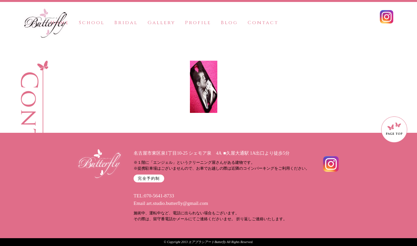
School (92, 22)
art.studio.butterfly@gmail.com (177, 203)
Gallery (161, 22)
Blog (229, 22)
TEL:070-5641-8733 (154, 195)
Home (59, 22)
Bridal (126, 22)
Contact (263, 22)
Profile (198, 22)
